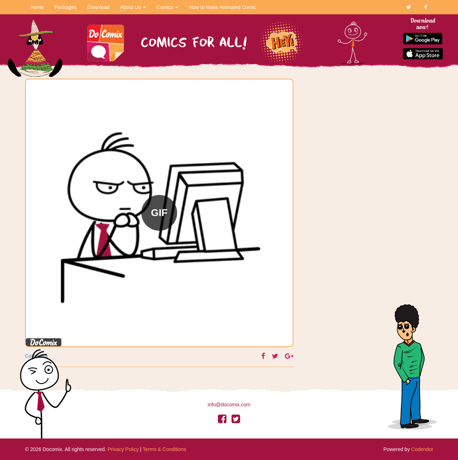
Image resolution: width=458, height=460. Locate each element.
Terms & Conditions (164, 449)
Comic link (36, 356)
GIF (159, 212)
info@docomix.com (229, 404)
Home (37, 7)
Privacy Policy (123, 449)
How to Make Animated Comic (222, 7)
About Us (133, 7)
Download (98, 7)
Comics (168, 7)
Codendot (422, 449)
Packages (65, 7)
